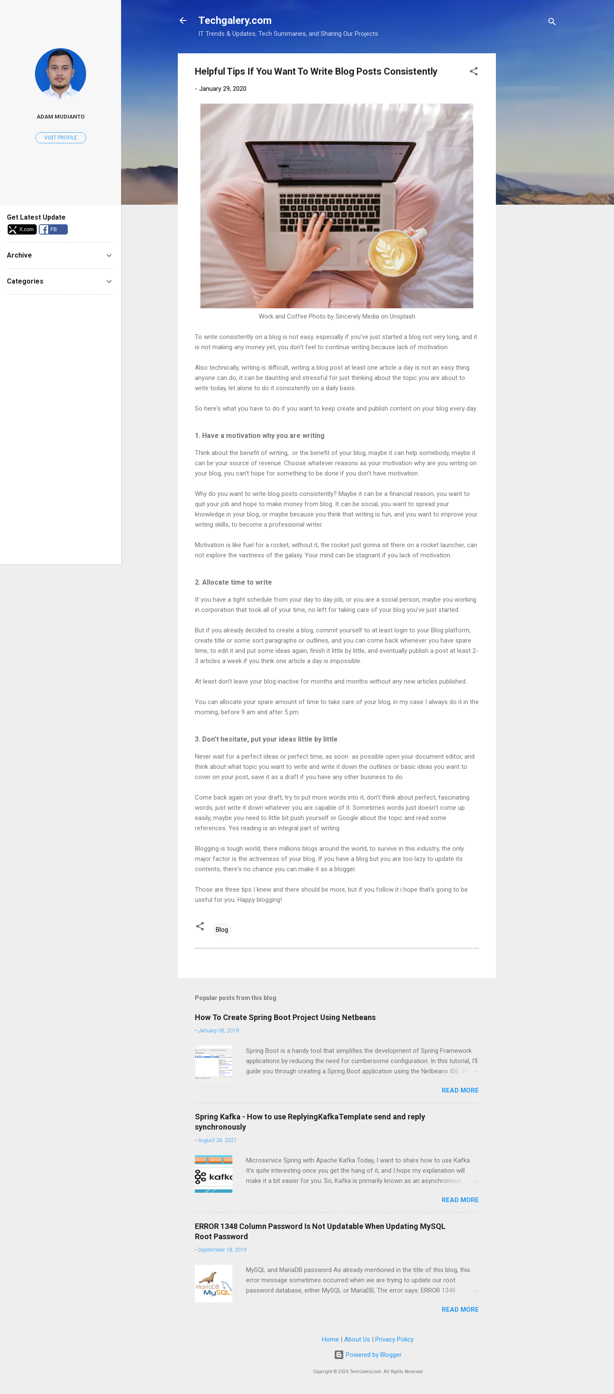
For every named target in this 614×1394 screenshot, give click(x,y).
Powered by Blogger (368, 1355)
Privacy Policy (394, 1339)
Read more (460, 1090)
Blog (222, 929)
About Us (357, 1339)
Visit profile (60, 138)
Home (330, 1339)
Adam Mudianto (61, 116)
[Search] (552, 23)
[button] (474, 72)
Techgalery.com (235, 20)
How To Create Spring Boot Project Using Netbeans (285, 1017)
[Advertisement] (530, 181)
